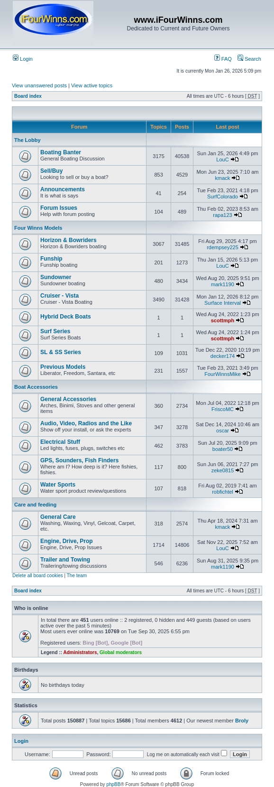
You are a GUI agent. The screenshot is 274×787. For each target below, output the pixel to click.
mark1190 (222, 284)
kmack (222, 178)
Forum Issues (58, 208)
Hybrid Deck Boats (65, 316)
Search (249, 59)
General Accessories (68, 399)
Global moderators (121, 652)
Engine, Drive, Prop (66, 541)
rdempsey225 (222, 247)
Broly (241, 720)
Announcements (62, 189)
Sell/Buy (51, 171)
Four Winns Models (38, 228)
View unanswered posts (39, 85)
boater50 (222, 449)
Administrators (80, 652)
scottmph (223, 320)
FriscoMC (222, 409)
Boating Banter (60, 152)
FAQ (223, 59)
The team (77, 575)
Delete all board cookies (37, 575)
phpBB (113, 784)
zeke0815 (222, 470)
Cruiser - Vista (59, 295)
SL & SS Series (60, 352)
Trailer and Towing (65, 559)
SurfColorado (222, 196)
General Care (58, 517)
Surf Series (55, 331)
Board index (28, 96)
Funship (51, 258)
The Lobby (27, 140)
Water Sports (57, 484)
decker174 (222, 356)
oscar (222, 430)
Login (23, 59)
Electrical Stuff (60, 442)
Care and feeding (35, 504)
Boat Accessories (36, 387)
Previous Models (62, 367)
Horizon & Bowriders (68, 240)
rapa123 (222, 215)
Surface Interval (222, 303)
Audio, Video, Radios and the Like (86, 423)
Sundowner (55, 277)
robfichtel (222, 492)
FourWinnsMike (222, 374)
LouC (222, 159)
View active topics (91, 85)
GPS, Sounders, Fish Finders (79, 460)
